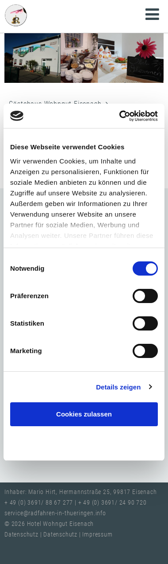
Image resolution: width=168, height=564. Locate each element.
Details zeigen (118, 387)
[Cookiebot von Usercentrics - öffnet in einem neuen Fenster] (120, 116)
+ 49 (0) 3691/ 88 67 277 (38, 502)
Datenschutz (22, 534)
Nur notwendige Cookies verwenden (84, 441)
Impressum (97, 534)
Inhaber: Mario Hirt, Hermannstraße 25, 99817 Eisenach (80, 492)
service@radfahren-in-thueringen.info (55, 513)
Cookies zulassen (84, 414)
